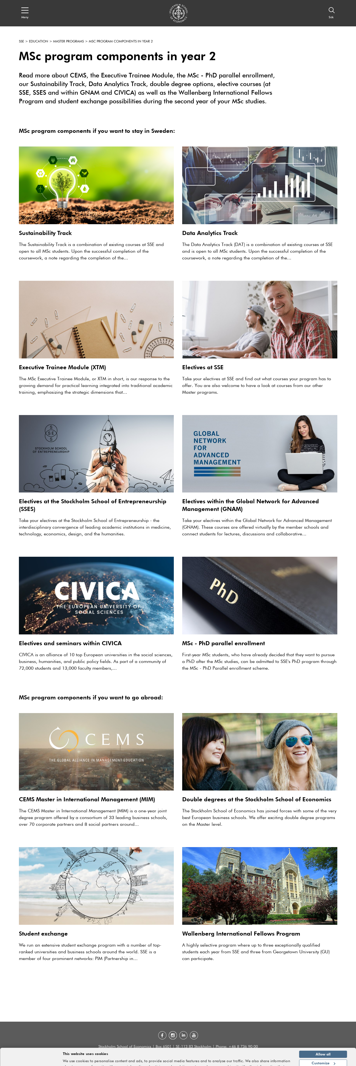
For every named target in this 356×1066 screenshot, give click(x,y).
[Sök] (331, 13)
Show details (278, 1060)
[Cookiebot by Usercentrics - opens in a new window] (31, 1059)
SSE (21, 41)
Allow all (323, 1041)
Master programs (68, 41)
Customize (323, 1050)
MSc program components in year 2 (121, 41)
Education (38, 41)
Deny (323, 1059)
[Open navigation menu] (25, 13)
